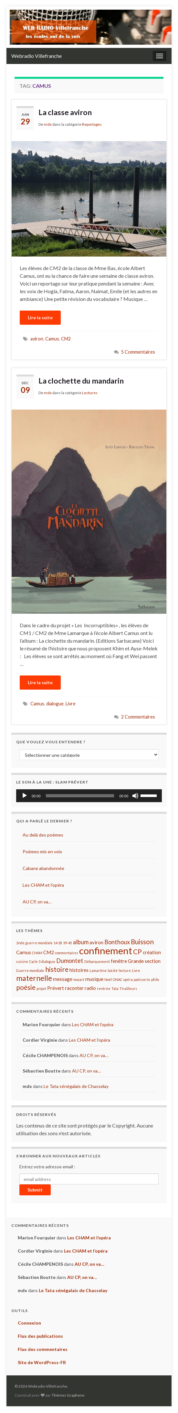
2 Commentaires (138, 717)
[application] (89, 795)
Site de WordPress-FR (42, 1362)
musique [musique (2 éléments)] (94, 979)
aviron (36, 338)
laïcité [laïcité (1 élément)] (113, 970)
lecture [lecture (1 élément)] (125, 970)
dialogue (55, 703)
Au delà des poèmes (43, 835)
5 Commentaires (138, 352)
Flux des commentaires (43, 1349)
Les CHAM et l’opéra (43, 885)
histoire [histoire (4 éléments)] (56, 969)
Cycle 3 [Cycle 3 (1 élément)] (34, 961)
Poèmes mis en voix (42, 851)
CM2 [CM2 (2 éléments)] (48, 952)
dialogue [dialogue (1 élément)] (48, 961)
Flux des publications (40, 1336)
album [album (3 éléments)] (81, 942)
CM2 (66, 338)
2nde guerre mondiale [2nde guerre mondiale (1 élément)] (34, 943)
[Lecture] (24, 796)
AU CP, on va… (37, 901)
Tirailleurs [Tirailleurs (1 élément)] (128, 988)
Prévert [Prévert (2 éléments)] (55, 988)
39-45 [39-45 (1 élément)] (67, 943)
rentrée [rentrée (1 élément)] (103, 988)
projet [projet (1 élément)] (41, 988)
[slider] (80, 795)
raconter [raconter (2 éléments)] (74, 988)
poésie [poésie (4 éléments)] (26, 987)
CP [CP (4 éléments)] (137, 952)
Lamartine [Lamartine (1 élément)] (98, 970)
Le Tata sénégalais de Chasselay (76, 1086)
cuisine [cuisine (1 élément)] (22, 961)
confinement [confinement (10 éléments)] (105, 950)
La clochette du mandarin (81, 380)
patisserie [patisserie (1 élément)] (142, 979)
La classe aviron (65, 112)
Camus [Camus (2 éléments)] (23, 952)
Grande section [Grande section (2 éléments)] (144, 961)
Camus (52, 338)
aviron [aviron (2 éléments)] (96, 942)
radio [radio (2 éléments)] (90, 988)
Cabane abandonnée (43, 868)
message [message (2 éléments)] (62, 979)
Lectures (90, 392)
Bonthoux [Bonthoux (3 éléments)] (117, 942)
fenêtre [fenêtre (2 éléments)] (119, 961)
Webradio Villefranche (36, 56)
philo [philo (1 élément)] (155, 979)
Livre (71, 703)
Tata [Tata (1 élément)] (115, 988)
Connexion (29, 1323)
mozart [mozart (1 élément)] (78, 979)
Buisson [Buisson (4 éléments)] (142, 942)
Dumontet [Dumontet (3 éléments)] (69, 960)
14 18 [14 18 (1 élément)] (58, 943)
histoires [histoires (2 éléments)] (79, 970)
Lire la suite (40, 317)
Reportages (92, 124)
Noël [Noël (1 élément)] (108, 979)
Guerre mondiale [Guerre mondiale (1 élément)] (30, 970)
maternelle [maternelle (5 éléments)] (34, 978)
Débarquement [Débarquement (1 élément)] (97, 961)
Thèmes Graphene (68, 1395)
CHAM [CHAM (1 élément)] (37, 953)
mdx (48, 124)
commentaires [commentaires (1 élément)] (66, 953)
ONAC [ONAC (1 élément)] (117, 979)
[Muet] (135, 796)
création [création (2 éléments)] (152, 952)
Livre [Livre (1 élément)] (136, 970)
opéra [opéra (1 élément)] (128, 979)
